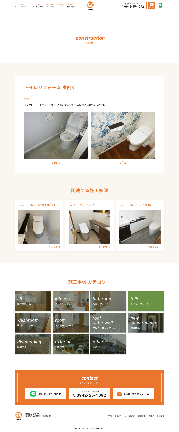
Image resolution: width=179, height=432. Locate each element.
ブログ (60, 5)
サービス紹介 (37, 5)
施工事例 (50, 5)
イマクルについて (22, 5)
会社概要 (70, 5)
